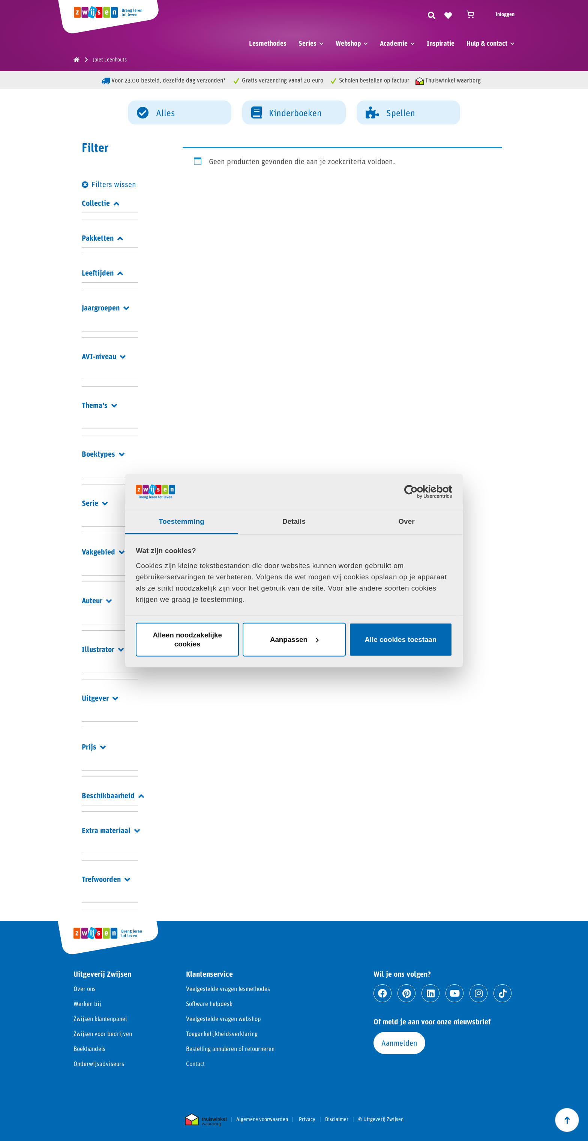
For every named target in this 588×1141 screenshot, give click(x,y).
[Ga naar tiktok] (503, 993)
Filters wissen (114, 184)
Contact (195, 1064)
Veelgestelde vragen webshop (223, 1019)
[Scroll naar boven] (567, 1120)
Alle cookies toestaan (401, 639)
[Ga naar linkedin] (431, 993)
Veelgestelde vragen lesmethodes (228, 989)
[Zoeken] (431, 14)
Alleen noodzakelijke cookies (187, 639)
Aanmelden (399, 1043)
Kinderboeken (286, 112)
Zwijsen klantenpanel (100, 1019)
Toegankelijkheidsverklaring (222, 1034)
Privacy (307, 1119)
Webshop (348, 43)
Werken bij (87, 1004)
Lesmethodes (267, 43)
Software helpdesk (209, 1004)
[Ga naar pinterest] (407, 993)
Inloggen (504, 14)
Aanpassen (294, 639)
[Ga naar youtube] (455, 993)
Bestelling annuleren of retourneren (230, 1049)
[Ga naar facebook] (383, 993)
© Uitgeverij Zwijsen (381, 1119)
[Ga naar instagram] (479, 993)
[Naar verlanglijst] (448, 14)
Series (307, 43)
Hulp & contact (486, 43)
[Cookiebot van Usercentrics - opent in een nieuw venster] (419, 491)
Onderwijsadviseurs (99, 1064)
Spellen (390, 112)
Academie (394, 43)
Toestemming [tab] (181, 521)
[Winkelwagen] (473, 14)
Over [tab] (406, 521)
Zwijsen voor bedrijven (103, 1034)
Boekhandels (89, 1049)
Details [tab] (294, 521)
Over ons (85, 989)
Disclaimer (336, 1119)
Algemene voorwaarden (262, 1119)
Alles (156, 112)
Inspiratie (440, 43)
